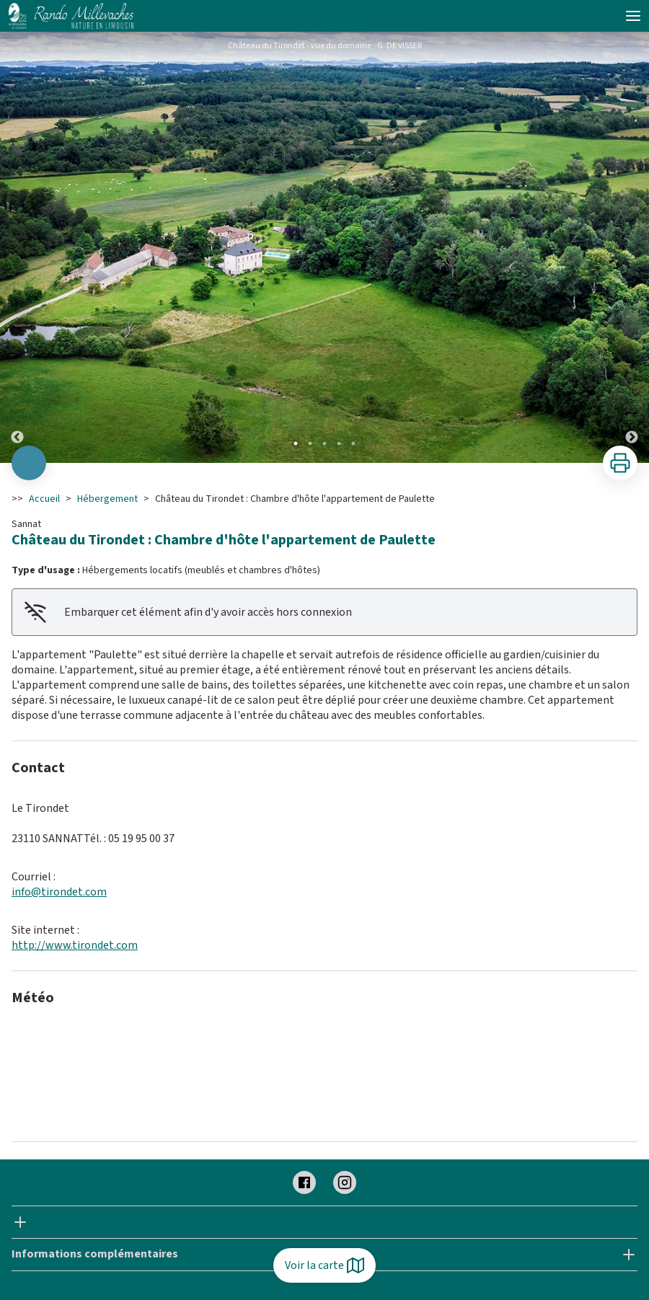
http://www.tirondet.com (75, 945)
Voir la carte (324, 1265)
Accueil (44, 499)
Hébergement (107, 499)
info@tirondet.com (59, 892)
